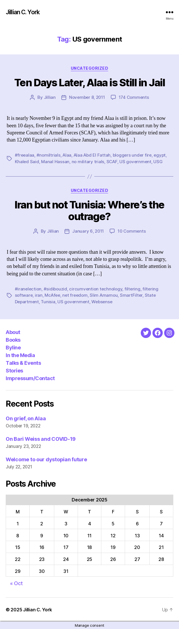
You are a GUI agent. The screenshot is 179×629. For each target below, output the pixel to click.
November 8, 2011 (87, 97)
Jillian (50, 97)
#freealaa (25, 155)
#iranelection (28, 289)
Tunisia (48, 301)
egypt (160, 155)
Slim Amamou (104, 295)
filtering (132, 289)
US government (135, 161)
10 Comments (132, 231)
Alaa (67, 155)
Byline (13, 348)
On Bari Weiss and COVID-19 (41, 439)
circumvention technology (95, 289)
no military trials (88, 161)
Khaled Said (27, 161)
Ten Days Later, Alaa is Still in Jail (89, 82)
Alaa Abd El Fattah (92, 155)
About (13, 332)
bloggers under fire (132, 155)
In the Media (20, 355)
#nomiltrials (49, 155)
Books (13, 340)
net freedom (74, 295)
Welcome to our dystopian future (46, 459)
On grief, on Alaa (26, 418)
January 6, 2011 (88, 231)
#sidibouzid (55, 289)
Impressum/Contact (30, 378)
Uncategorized (89, 68)
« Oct (16, 583)
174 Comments (134, 97)
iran (39, 295)
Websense (101, 301)
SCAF (111, 161)
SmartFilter (131, 295)
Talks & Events (23, 363)
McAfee (52, 295)
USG (157, 161)
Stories (14, 371)
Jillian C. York (23, 12)
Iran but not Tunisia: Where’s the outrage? (89, 210)
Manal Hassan (55, 161)
